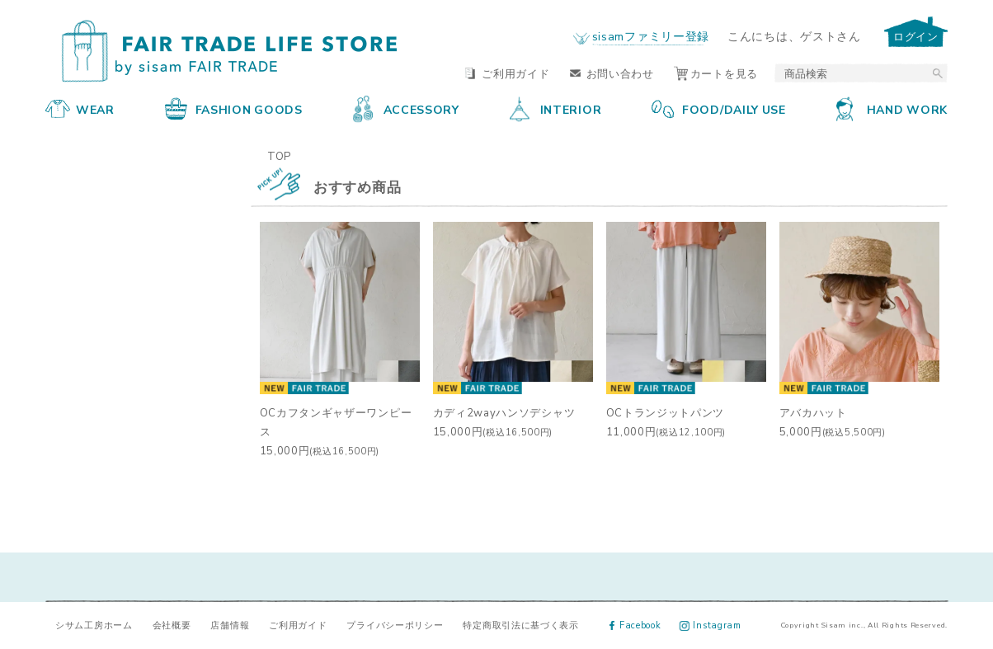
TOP (279, 155)
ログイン (916, 36)
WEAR (80, 109)
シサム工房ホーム (94, 625)
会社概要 (172, 625)
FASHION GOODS (234, 109)
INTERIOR (556, 109)
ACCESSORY (406, 109)
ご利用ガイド (507, 73)
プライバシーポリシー (394, 625)
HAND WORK (892, 109)
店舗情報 (229, 625)
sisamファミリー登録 (650, 35)
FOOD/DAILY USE (719, 109)
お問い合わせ (612, 73)
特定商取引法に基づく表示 (520, 625)
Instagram (710, 625)
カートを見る (716, 73)
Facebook (635, 625)
